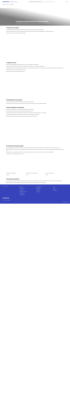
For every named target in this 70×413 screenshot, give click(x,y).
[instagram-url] (7, 186)
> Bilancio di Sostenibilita (22, 191)
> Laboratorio (38, 190)
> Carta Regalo (38, 188)
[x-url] (4, 186)
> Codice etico (21, 190)
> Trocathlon (38, 191)
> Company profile (21, 188)
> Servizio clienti (21, 193)
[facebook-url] (2, 186)
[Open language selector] (67, 2)
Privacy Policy (55, 190)
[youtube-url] (6, 186)
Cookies (54, 188)
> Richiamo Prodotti (22, 194)
